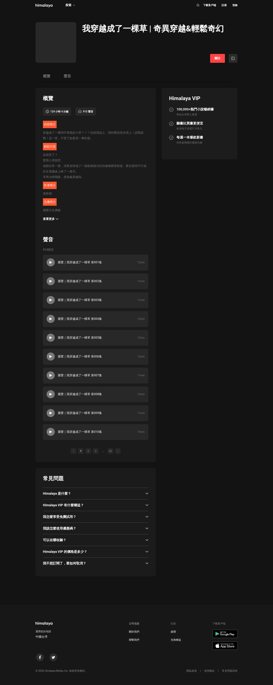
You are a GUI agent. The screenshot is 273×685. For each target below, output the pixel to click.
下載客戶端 (209, 5)
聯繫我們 (134, 639)
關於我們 (134, 631)
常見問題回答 (229, 670)
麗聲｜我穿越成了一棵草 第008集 (80, 394)
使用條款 (209, 670)
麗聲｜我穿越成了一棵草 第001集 (80, 262)
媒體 (173, 631)
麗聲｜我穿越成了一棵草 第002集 (80, 281)
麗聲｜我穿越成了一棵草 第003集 (80, 300)
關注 (217, 58)
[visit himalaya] (44, 5)
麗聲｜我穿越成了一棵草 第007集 (80, 375)
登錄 (234, 5)
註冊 (224, 5)
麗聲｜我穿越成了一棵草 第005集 (80, 337)
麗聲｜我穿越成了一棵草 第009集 (80, 413)
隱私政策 (191, 670)
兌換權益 (176, 639)
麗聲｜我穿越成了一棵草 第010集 (80, 432)
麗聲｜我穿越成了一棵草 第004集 (80, 319)
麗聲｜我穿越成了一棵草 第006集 (80, 356)
